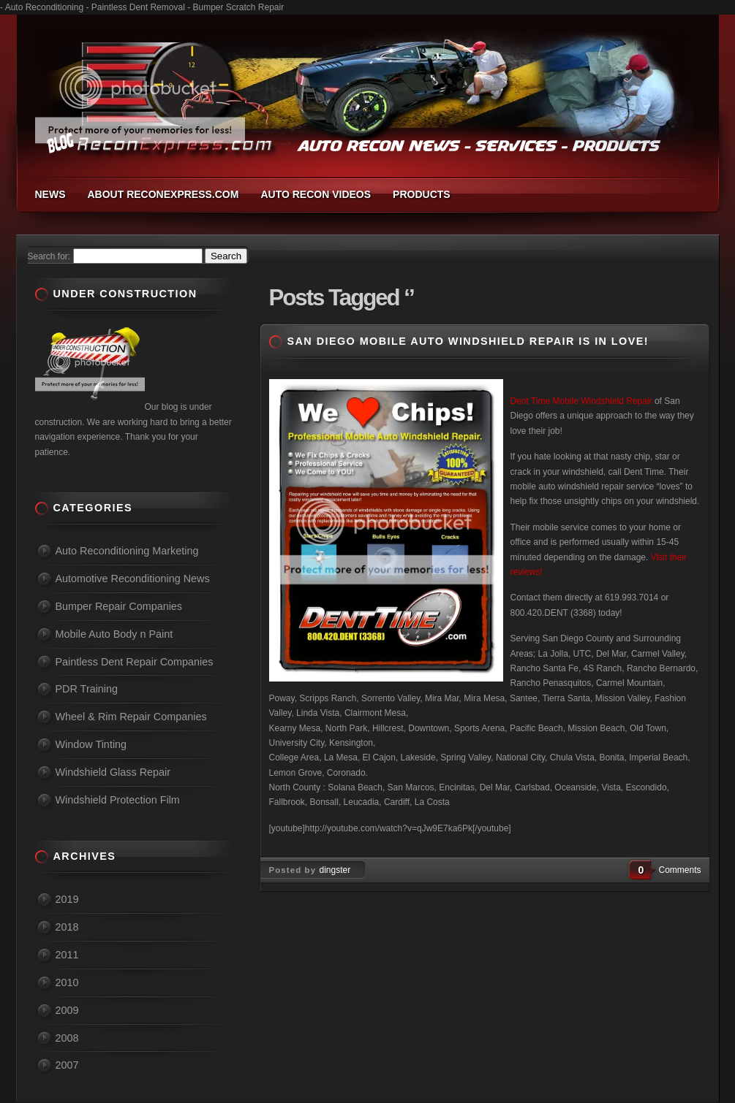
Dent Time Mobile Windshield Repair (581, 401)
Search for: (49, 256)
